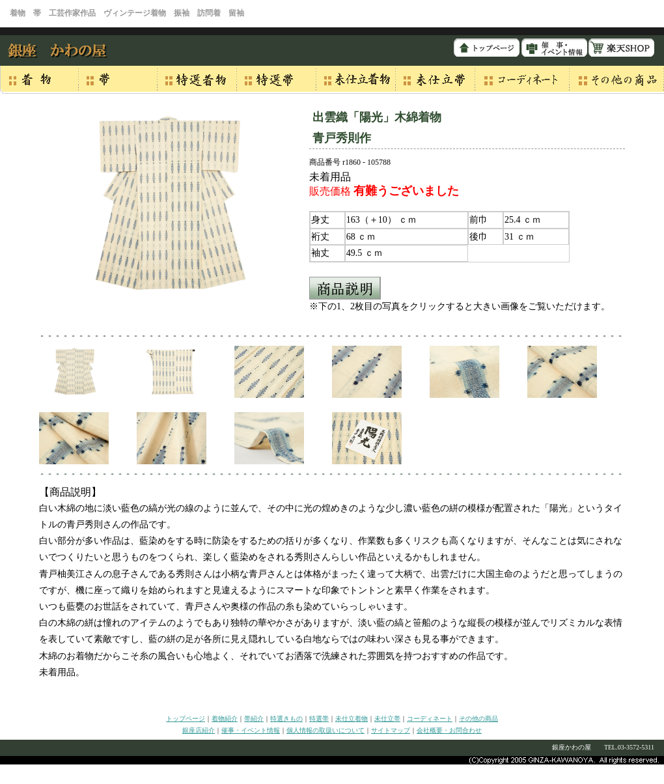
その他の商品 (478, 718)
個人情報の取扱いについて (325, 730)
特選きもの (286, 718)
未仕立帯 (387, 718)
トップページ (185, 718)
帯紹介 (254, 718)
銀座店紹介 (198, 730)
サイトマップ (390, 730)
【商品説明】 (70, 491)
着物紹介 (225, 718)
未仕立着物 (351, 718)
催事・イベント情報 (250, 730)
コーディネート (429, 718)
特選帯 (319, 718)
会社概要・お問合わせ (449, 730)
